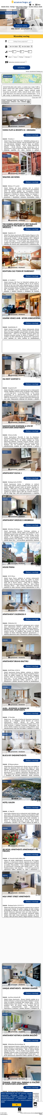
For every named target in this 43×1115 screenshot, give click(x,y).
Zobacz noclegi (32, 135)
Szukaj (21, 67)
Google (30, 1093)
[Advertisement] (21, 940)
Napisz (40, 1114)
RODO (3, 1102)
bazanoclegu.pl (21, 2)
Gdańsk (5, 109)
